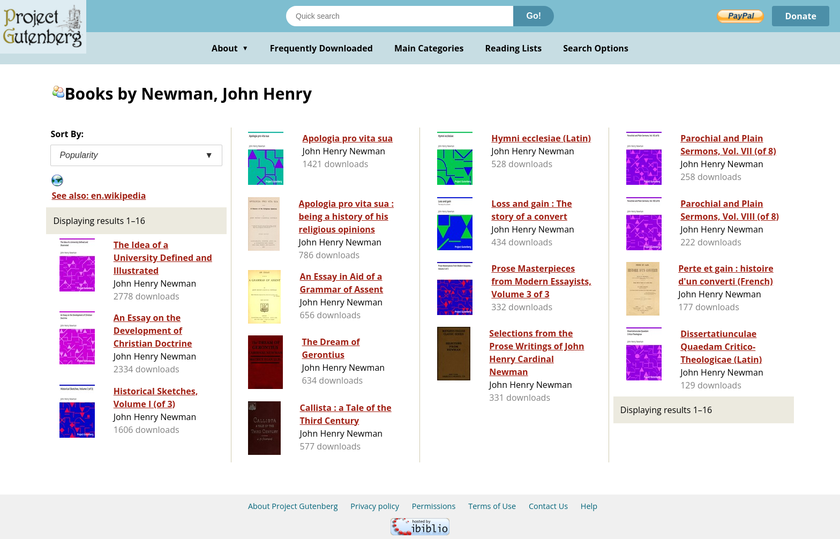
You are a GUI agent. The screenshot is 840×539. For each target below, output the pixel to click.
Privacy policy (374, 506)
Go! (533, 15)
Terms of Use (492, 506)
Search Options (595, 48)
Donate (800, 16)
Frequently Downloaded (321, 48)
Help (589, 506)
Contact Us (548, 506)
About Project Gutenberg (293, 506)
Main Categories (429, 48)
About (230, 48)
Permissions (434, 506)
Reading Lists (513, 48)
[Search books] (399, 16)
